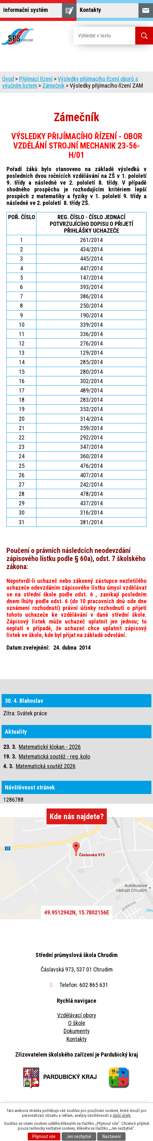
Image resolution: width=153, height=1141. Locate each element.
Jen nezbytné (78, 1136)
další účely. (122, 1115)
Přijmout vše (44, 1136)
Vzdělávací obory (76, 1015)
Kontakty (76, 1039)
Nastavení (111, 1136)
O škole (76, 1023)
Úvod (8, 78)
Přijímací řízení (36, 78)
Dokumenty (77, 1031)
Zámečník (53, 85)
